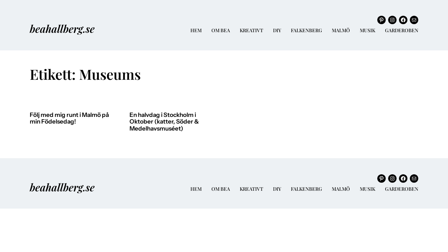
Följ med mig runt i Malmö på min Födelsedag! (69, 118)
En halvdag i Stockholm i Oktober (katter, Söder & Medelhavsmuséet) (164, 122)
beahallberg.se (62, 28)
